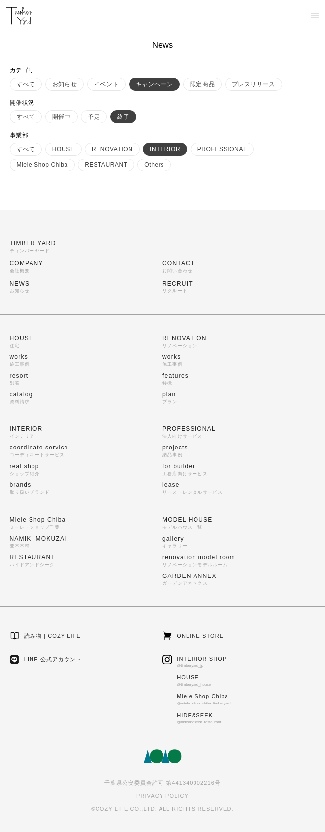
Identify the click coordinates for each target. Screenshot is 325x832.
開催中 (61, 116)
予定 (94, 116)
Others (154, 164)
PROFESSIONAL (222, 149)
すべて (26, 84)
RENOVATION (112, 149)
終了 (123, 116)
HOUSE (63, 149)
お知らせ (64, 84)
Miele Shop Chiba (42, 164)
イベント (106, 84)
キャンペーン (154, 84)
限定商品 (202, 84)
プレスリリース (253, 84)
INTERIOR (165, 149)
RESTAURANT (106, 164)
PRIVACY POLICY (162, 796)
